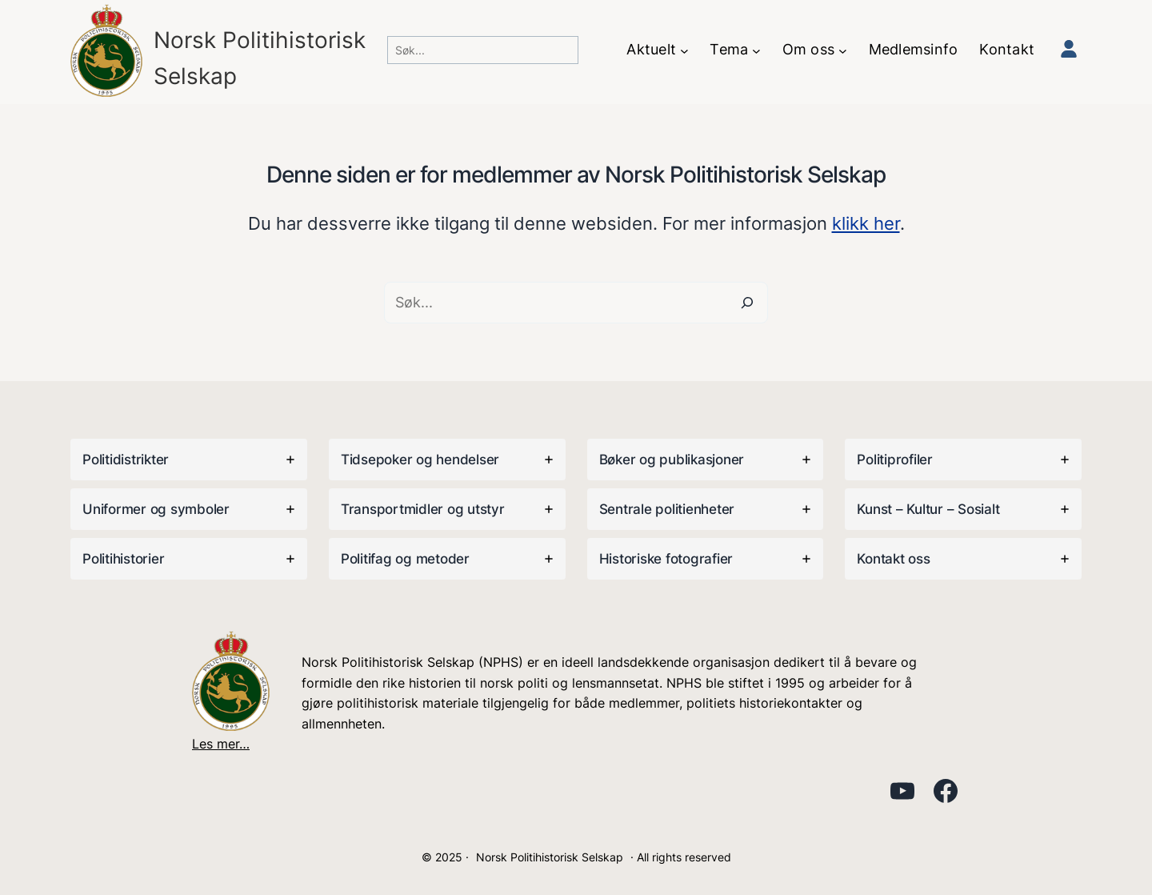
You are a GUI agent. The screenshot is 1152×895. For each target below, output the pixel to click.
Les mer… (221, 744)
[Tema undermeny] (756, 50)
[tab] (188, 459)
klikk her (866, 223)
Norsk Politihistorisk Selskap (549, 857)
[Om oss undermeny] (842, 50)
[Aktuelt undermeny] (684, 50)
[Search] (747, 302)
